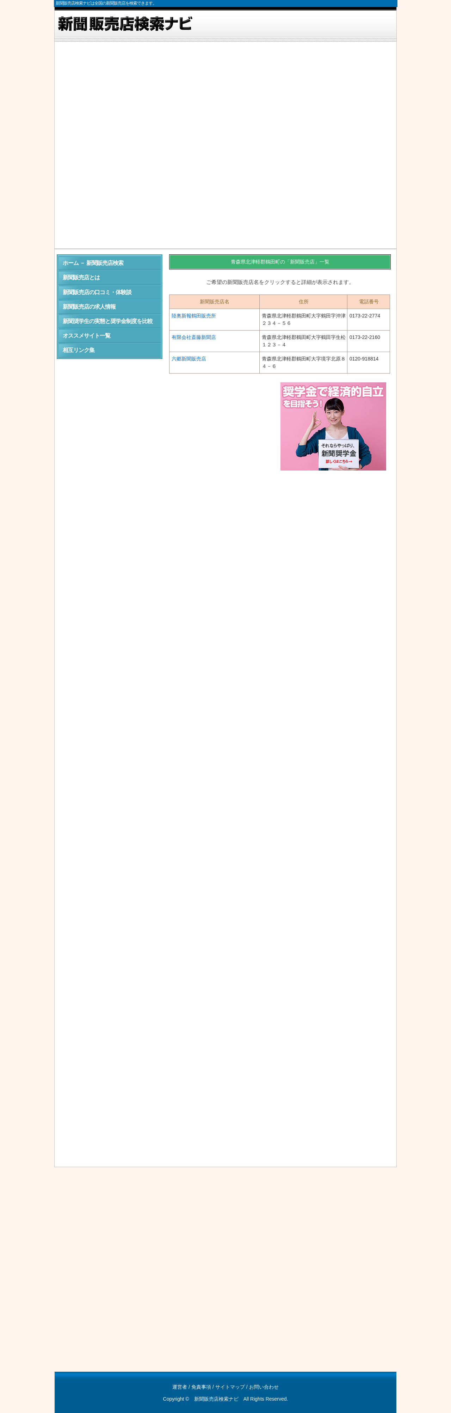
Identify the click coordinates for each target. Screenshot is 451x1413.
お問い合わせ (264, 1387)
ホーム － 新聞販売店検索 (93, 263)
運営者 (179, 1387)
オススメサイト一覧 (86, 336)
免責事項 (201, 1387)
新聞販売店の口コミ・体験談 (97, 292)
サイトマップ (230, 1387)
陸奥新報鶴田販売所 (194, 316)
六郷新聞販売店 (189, 359)
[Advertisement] (225, 96)
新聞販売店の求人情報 (89, 307)
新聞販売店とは (81, 277)
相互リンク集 (78, 350)
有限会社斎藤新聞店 (194, 337)
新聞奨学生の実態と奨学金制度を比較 (108, 321)
